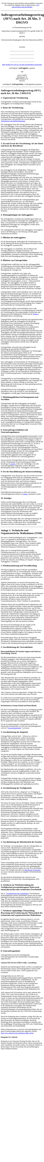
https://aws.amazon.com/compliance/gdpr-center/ (17, 1033)
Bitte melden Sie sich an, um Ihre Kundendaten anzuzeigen (22, 64)
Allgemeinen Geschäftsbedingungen (13, 121)
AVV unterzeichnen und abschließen (25, 6)
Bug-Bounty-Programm (32, 870)
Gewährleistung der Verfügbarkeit (17, 893)
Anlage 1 (36, 314)
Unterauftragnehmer (14, 728)
